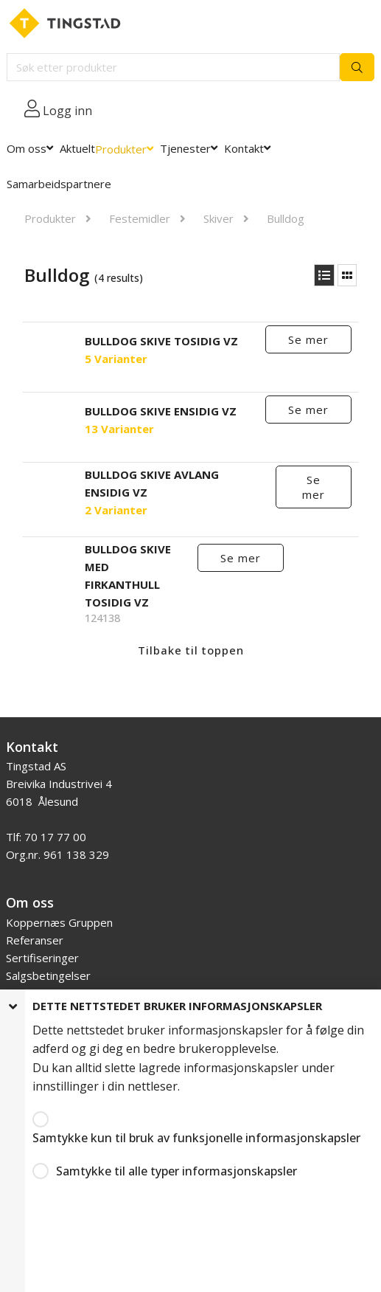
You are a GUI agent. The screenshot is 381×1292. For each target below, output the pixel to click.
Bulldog (285, 218)
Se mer (308, 339)
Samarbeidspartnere (59, 183)
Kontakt (244, 148)
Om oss (26, 148)
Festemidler (139, 218)
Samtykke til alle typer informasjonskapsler (176, 1171)
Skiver (218, 218)
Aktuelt (77, 148)
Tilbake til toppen (191, 650)
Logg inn (67, 111)
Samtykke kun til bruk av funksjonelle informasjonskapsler (196, 1138)
